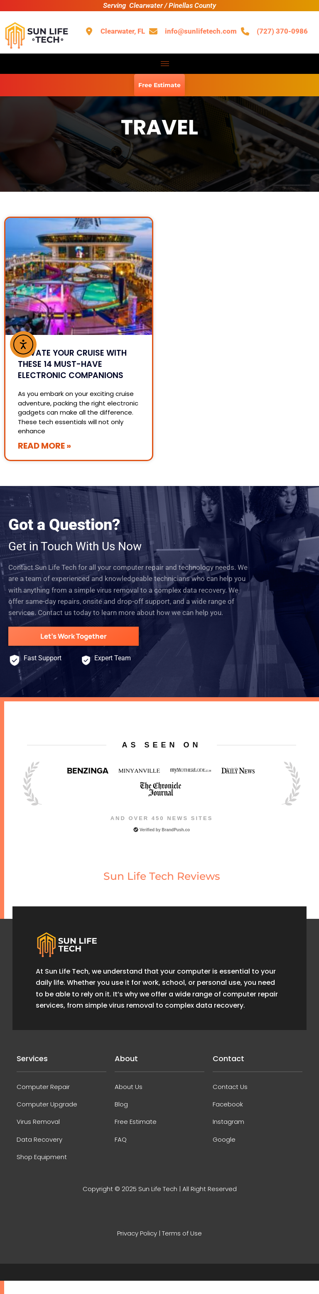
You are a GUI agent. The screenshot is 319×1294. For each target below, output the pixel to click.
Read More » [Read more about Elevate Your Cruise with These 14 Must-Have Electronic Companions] (44, 446)
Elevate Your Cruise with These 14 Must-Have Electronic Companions (72, 364)
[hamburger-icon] (165, 64)
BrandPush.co (176, 829)
